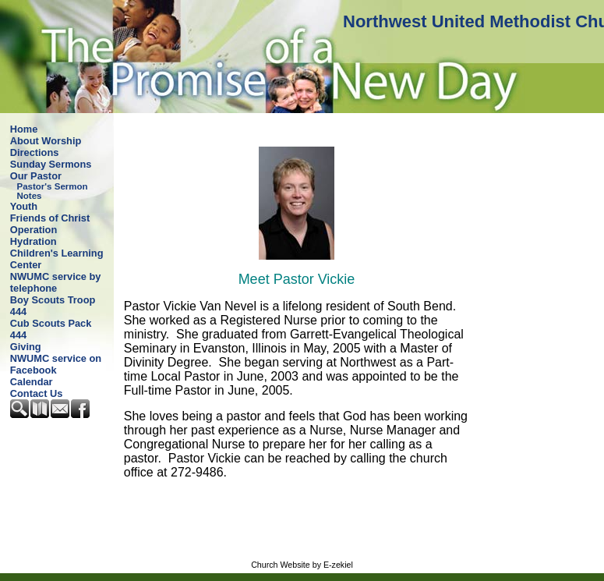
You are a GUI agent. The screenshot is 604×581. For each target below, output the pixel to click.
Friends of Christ (50, 218)
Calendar (31, 382)
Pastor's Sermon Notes (52, 191)
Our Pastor (36, 176)
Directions (34, 152)
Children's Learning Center (57, 259)
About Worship (45, 141)
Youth (23, 206)
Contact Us (36, 393)
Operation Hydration (33, 235)
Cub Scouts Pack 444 (51, 329)
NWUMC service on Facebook (55, 364)
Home (24, 129)
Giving (25, 346)
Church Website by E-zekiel (302, 564)
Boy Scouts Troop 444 (53, 305)
